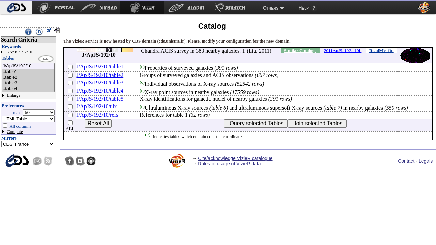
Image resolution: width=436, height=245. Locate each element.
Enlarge (13, 95)
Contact (406, 161)
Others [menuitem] (270, 8)
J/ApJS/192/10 (28, 66)
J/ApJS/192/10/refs (97, 115)
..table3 (28, 83)
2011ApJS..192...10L (342, 50)
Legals (426, 161)
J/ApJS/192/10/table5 (99, 99)
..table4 (28, 89)
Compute (15, 131)
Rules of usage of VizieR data (229, 163)
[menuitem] (16, 7)
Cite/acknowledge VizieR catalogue (235, 158)
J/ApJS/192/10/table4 (99, 91)
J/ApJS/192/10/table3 (99, 82)
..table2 (28, 77)
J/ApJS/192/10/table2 (99, 75)
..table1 (28, 72)
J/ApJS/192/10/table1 (99, 66)
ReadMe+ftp (381, 50)
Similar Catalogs (300, 50)
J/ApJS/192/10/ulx (96, 106)
